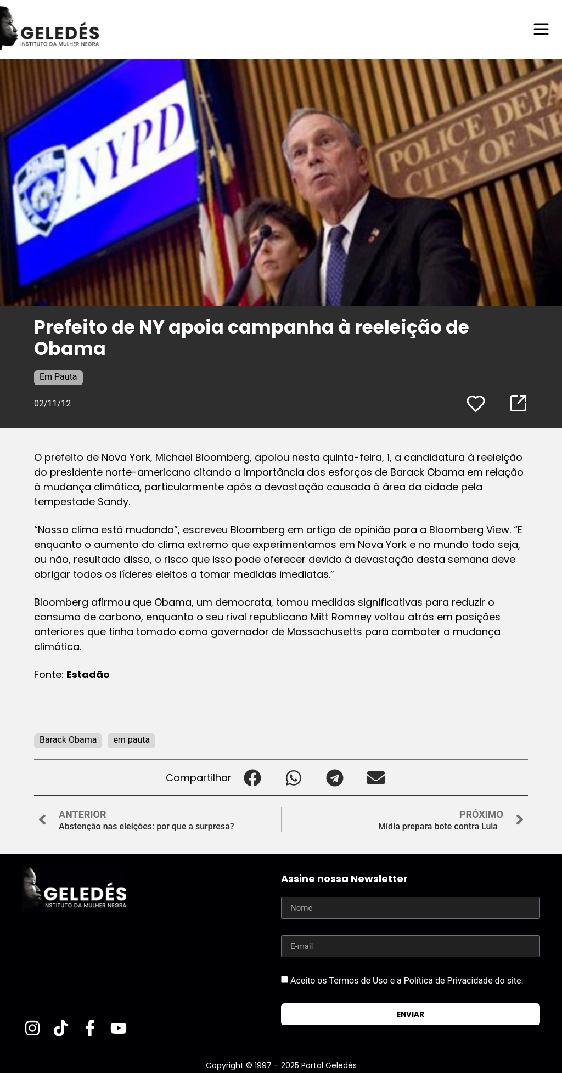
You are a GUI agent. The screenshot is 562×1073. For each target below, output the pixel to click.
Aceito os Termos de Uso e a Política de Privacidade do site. (407, 980)
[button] (252, 777)
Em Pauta (58, 376)
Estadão (88, 674)
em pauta (131, 740)
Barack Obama (68, 740)
